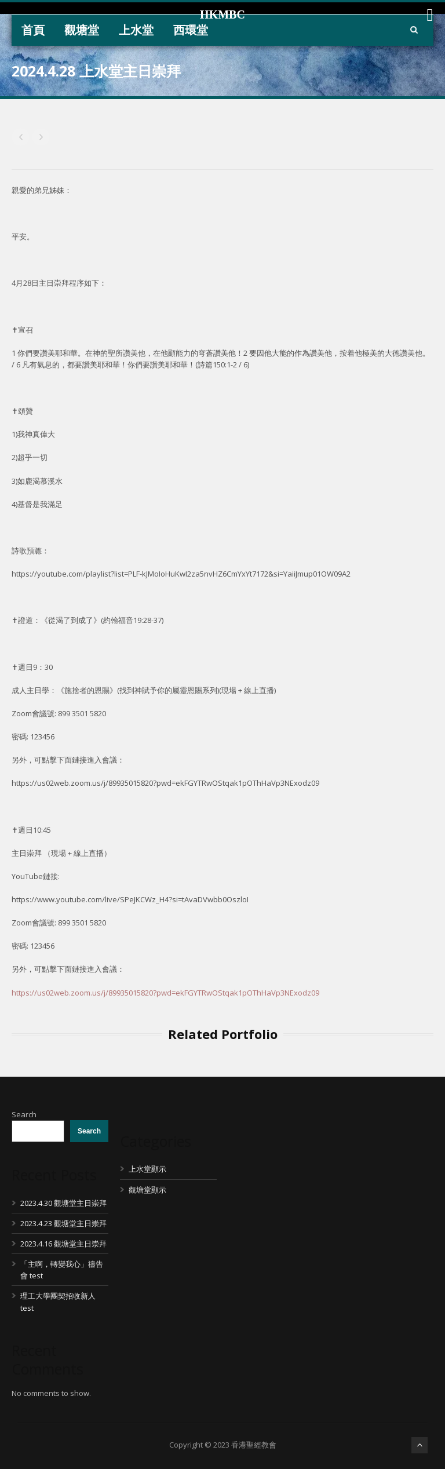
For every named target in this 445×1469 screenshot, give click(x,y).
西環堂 (190, 30)
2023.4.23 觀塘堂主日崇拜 (63, 1223)
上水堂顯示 (147, 1169)
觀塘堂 (81, 30)
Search (24, 1114)
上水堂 (136, 30)
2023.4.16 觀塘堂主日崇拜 (63, 1243)
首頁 (33, 30)
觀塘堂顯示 (147, 1189)
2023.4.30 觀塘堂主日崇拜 (63, 1203)
